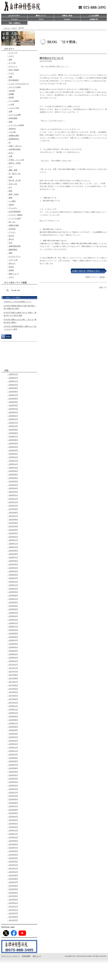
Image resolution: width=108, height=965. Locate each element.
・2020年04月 (12, 568)
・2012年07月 (12, 882)
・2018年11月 (12, 626)
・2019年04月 (12, 609)
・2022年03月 (12, 488)
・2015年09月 (12, 758)
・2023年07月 (12, 436)
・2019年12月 (12, 582)
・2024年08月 (12, 392)
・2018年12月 (12, 623)
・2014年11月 (12, 792)
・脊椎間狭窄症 (13, 139)
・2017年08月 (12, 678)
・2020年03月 (12, 571)
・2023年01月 (12, 457)
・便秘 (9, 253)
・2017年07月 (12, 682)
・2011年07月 (12, 920)
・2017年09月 (12, 675)
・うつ (9, 167)
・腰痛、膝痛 (12, 170)
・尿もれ (10, 239)
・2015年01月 (12, 785)
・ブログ (10, 277)
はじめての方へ (14, 16)
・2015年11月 (12, 751)
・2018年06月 (12, 644)
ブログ (40, 19)
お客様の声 (93, 19)
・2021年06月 (12, 519)
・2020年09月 (12, 550)
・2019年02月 (12, 616)
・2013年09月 (12, 841)
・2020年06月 (12, 561)
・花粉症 (10, 205)
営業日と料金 (67, 16)
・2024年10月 (12, 385)
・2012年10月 (12, 872)
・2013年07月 (12, 848)
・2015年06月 (12, 768)
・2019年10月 (12, 589)
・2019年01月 (12, 620)
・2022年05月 (12, 481)
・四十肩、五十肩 (14, 180)
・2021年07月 (12, 516)
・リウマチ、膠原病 (14, 215)
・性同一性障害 (13, 70)
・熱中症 (10, 267)
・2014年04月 (12, 817)
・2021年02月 (12, 533)
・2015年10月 (12, 754)
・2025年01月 (12, 378)
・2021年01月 (12, 537)
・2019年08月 (12, 595)
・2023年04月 (12, 447)
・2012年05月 (12, 889)
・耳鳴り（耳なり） (14, 146)
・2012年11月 (12, 868)
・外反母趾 (11, 229)
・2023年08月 (12, 433)
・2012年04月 (12, 893)
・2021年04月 (12, 526)
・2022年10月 (12, 468)
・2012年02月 (12, 899)
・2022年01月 (12, 495)
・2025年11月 (12, 374)
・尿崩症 (10, 270)
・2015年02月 (12, 782)
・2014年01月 (12, 827)
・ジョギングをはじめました (18, 84)
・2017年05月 (12, 689)
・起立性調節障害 (14, 212)
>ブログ (14, 28)
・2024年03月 (12, 409)
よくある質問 (94, 16)
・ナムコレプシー (14, 256)
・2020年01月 (12, 578)
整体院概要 (26, 956)
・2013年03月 (12, 858)
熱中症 (102, 277)
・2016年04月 (12, 734)
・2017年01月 (12, 703)
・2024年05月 (12, 402)
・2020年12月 (12, 540)
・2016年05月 (12, 730)
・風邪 (9, 191)
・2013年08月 (12, 844)
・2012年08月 (12, 879)
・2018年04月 (12, 651)
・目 (9, 142)
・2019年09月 (12, 592)
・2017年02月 (12, 699)
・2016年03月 (12, 737)
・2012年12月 (12, 865)
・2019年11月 (12, 585)
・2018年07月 (12, 640)
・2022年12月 (12, 461)
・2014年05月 (12, 813)
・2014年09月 (12, 799)
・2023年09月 (12, 430)
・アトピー (11, 232)
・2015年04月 (12, 775)
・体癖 (9, 77)
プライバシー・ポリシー (10, 956)
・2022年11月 (12, 464)
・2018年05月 (12, 647)
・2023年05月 (12, 443)
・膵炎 (9, 59)
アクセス (14, 19)
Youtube (67, 19)
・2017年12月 (12, 664)
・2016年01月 (12, 744)
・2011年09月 (12, 917)
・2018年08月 (12, 637)
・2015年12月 (12, 747)
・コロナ (10, 56)
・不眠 (9, 156)
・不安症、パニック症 (15, 160)
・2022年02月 (12, 492)
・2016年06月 (12, 727)
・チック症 (11, 63)
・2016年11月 (12, 709)
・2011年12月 (12, 906)
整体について (41, 16)
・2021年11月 (12, 502)
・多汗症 (10, 236)
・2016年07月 (12, 723)
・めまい (10, 153)
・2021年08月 (12, 512)
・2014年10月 (12, 796)
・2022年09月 (12, 471)
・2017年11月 (12, 668)
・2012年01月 (12, 903)
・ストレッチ (12, 53)
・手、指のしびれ (14, 173)
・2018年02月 (12, 658)
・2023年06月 (12, 440)
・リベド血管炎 (13, 101)
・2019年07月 (12, 599)
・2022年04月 (12, 485)
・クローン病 (12, 260)
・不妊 (9, 243)
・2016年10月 (12, 713)
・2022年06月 (12, 478)
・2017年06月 (12, 685)
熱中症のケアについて (52, 58)
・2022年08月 (12, 474)
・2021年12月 (12, 499)
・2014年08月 (12, 803)
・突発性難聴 (12, 118)
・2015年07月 (12, 765)
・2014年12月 (12, 789)
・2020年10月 (12, 547)
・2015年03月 (12, 778)
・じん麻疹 (11, 201)
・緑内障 (10, 97)
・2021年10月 (12, 505)
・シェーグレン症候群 (15, 125)
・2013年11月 (12, 834)
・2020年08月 (12, 554)
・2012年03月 (12, 896)
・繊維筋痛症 (12, 249)
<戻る (101, 287)
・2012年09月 (12, 875)
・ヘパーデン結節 (14, 218)
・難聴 (9, 198)
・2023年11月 (12, 423)
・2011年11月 (12, 910)
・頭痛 (9, 177)
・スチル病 (11, 132)
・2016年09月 (12, 716)
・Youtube (11, 91)
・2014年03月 (12, 820)
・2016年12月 (12, 706)
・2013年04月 (12, 855)
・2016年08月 (12, 720)
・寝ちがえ (11, 263)
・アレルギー (12, 208)
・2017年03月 (12, 696)
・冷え (9, 187)
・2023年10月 (12, 426)
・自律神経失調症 (14, 149)
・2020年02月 (12, 575)
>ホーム (7, 28)
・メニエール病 (13, 108)
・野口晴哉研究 (13, 80)
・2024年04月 (12, 405)
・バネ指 (10, 104)
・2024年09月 (12, 388)
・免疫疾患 (11, 129)
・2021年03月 (12, 530)
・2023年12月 (12, 419)
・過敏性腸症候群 (14, 246)
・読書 (9, 111)
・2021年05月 (12, 523)
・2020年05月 (12, 564)
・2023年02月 (12, 454)
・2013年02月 (12, 861)
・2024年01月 (12, 416)
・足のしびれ (12, 184)
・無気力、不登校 (14, 163)
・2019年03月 (12, 613)
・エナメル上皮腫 (14, 115)
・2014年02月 (12, 823)
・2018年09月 (12, 633)
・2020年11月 (12, 544)
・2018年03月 (12, 654)
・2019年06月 (12, 602)
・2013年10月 (12, 837)
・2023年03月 (12, 450)
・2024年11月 (12, 381)
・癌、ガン (11, 222)
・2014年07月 (12, 806)
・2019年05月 (12, 606)
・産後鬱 (10, 94)
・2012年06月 (12, 886)
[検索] (19, 290)
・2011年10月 (12, 913)
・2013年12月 (12, 830)
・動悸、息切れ (13, 194)
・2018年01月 (12, 661)
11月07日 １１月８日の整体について (17, 302)
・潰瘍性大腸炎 (13, 225)
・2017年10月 (12, 671)
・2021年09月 (12, 509)
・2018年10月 (12, 630)
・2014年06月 (12, 810)
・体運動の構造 (13, 135)
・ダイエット (12, 66)
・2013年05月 (12, 851)
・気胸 (9, 122)
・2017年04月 (12, 692)
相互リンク (37, 956)
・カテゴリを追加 (14, 87)
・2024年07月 (12, 395)
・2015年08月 (12, 761)
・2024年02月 (12, 412)
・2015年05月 (12, 772)
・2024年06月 (12, 398)
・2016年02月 (12, 741)
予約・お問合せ (14, 23)
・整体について (13, 274)
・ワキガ (10, 73)
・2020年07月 (12, 557)
